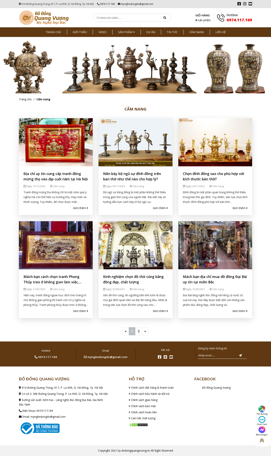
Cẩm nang (196, 32)
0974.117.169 (107, 4)
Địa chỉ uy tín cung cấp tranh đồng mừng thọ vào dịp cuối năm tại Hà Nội (56, 176)
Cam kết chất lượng (142, 418)
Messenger (262, 431)
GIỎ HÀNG (203, 18)
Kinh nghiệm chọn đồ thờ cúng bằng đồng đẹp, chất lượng (133, 279)
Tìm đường (262, 410)
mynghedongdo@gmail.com (137, 4)
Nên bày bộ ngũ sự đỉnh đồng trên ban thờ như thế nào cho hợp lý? (132, 176)
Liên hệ (220, 32)
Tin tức (172, 32)
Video (102, 32)
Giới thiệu (80, 32)
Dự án (150, 32)
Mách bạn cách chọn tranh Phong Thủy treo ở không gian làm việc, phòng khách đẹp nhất (51, 279)
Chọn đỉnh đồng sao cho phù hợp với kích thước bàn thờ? (213, 176)
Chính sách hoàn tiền (143, 412)
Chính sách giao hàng (143, 400)
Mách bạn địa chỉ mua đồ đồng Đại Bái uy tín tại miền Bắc (215, 279)
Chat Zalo (262, 421)
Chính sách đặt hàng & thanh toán (151, 387)
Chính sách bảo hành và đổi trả (149, 394)
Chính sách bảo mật (142, 406)
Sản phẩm (126, 32)
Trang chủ (53, 32)
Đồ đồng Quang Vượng (216, 387)
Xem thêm (80, 208)
